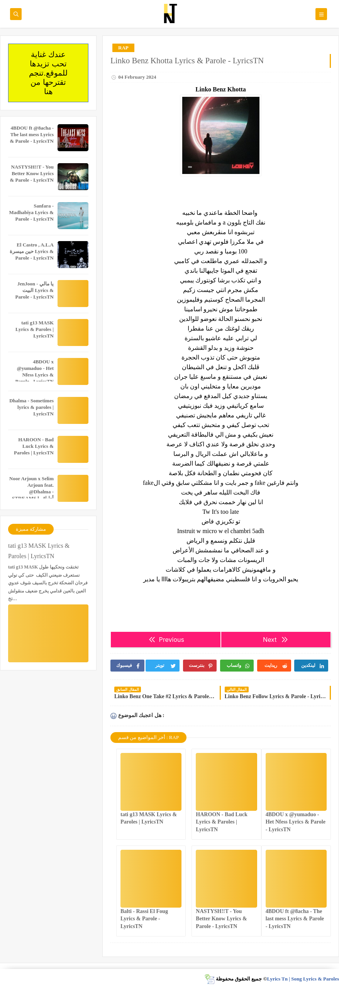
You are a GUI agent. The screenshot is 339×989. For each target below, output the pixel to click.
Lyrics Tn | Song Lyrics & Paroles (303, 979)
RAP (123, 48)
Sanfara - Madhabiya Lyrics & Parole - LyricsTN (31, 212)
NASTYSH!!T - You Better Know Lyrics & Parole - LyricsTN (221, 918)
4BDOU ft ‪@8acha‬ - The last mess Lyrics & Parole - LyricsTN (295, 918)
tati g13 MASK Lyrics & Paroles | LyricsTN (34, 329)
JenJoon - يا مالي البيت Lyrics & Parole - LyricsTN (34, 290)
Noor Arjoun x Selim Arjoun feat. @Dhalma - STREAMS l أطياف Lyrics (31, 492)
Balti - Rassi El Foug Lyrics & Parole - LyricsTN (144, 918)
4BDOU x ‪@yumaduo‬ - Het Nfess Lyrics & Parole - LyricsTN (295, 822)
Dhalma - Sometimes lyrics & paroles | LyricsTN (31, 407)
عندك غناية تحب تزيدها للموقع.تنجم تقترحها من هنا (48, 73)
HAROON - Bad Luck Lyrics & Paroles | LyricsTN (221, 822)
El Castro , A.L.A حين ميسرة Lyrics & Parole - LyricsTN (32, 251)
